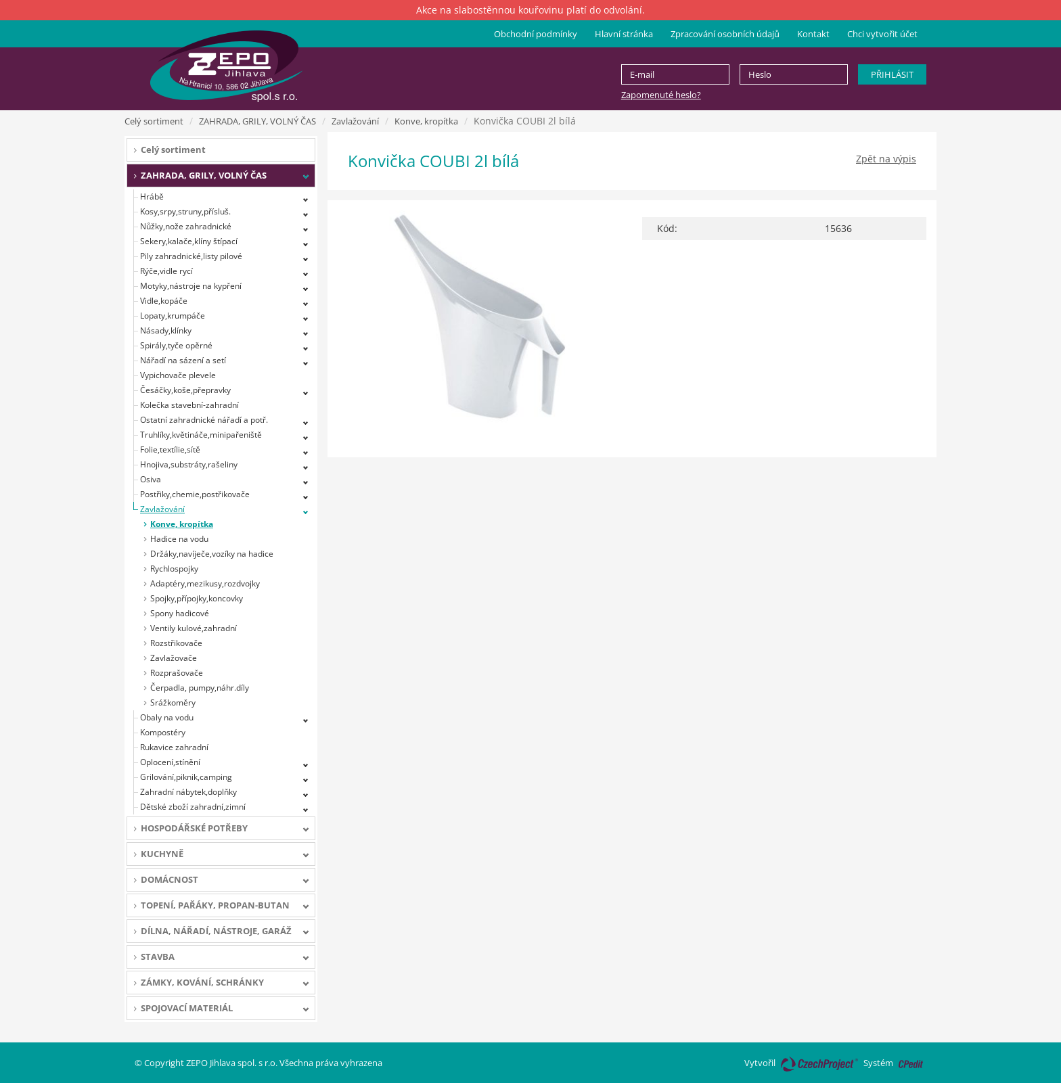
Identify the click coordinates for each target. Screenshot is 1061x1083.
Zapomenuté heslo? (661, 95)
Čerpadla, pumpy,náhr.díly (199, 687)
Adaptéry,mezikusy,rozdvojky (205, 583)
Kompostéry (162, 732)
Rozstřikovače (176, 643)
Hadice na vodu (179, 539)
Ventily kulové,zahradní (193, 628)
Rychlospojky (174, 568)
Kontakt (813, 34)
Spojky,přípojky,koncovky (196, 598)
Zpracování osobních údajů (725, 34)
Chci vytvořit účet (882, 34)
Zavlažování (355, 121)
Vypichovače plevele (178, 375)
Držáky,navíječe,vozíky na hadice (211, 553)
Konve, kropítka (426, 121)
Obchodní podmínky (535, 34)
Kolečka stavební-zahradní (189, 405)
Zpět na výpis (886, 158)
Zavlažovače (173, 658)
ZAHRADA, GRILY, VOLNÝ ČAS (257, 121)
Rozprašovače (176, 672)
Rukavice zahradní (174, 747)
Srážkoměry (173, 702)
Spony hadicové (179, 613)
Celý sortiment (154, 121)
